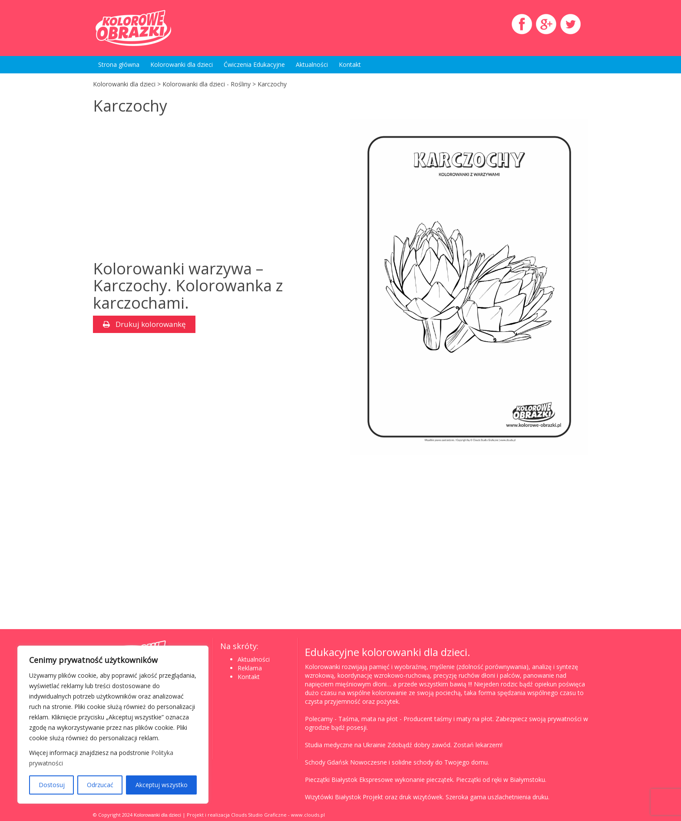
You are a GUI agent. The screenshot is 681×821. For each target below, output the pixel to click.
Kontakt (350, 64)
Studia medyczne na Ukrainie (345, 745)
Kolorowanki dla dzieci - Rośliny (206, 84)
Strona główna (118, 64)
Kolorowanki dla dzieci (181, 64)
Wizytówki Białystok (333, 797)
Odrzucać (100, 785)
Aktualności (312, 64)
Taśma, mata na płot (368, 719)
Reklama (250, 668)
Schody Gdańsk (326, 762)
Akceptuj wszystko (162, 785)
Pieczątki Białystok (331, 779)
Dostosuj (52, 785)
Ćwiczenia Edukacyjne (254, 64)
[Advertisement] (166, 188)
